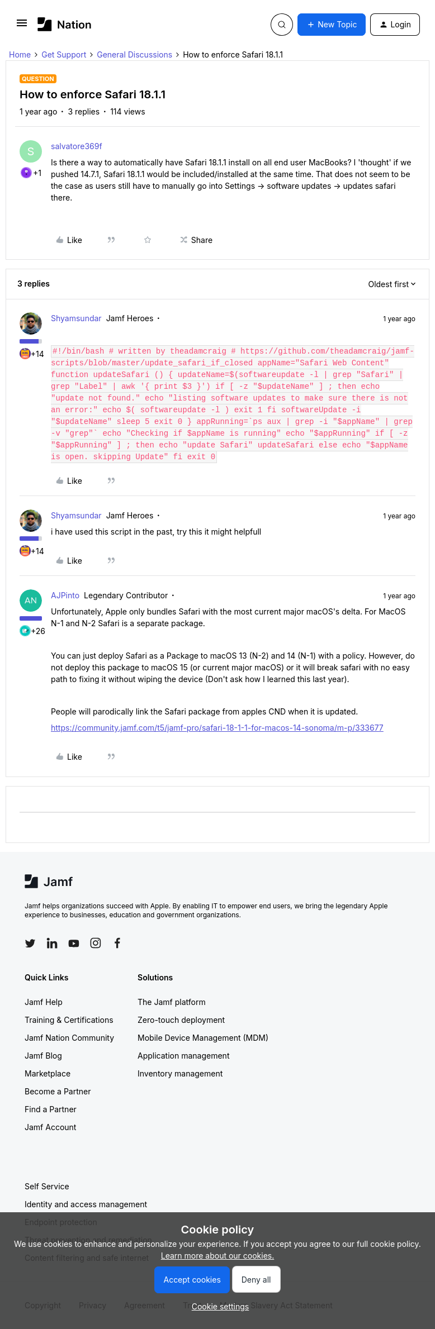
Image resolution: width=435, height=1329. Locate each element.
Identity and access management (86, 1204)
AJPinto (65, 595)
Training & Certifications (69, 1020)
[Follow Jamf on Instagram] (95, 943)
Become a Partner (58, 1091)
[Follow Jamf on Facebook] (117, 943)
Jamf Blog (43, 1055)
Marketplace (47, 1073)
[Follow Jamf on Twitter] (30, 943)
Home (20, 54)
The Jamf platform (172, 1002)
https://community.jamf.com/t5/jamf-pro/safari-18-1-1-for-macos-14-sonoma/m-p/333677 (217, 727)
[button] (22, 26)
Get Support (63, 54)
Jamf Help (44, 1002)
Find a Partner (51, 1109)
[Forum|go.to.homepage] (64, 24)
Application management (183, 1055)
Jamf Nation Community (69, 1037)
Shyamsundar (76, 318)
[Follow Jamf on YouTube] (73, 943)
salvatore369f (76, 146)
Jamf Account (50, 1127)
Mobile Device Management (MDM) (203, 1037)
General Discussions (134, 54)
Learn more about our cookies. (218, 1255)
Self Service (47, 1186)
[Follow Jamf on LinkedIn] (52, 943)
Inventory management (180, 1073)
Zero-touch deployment (181, 1020)
